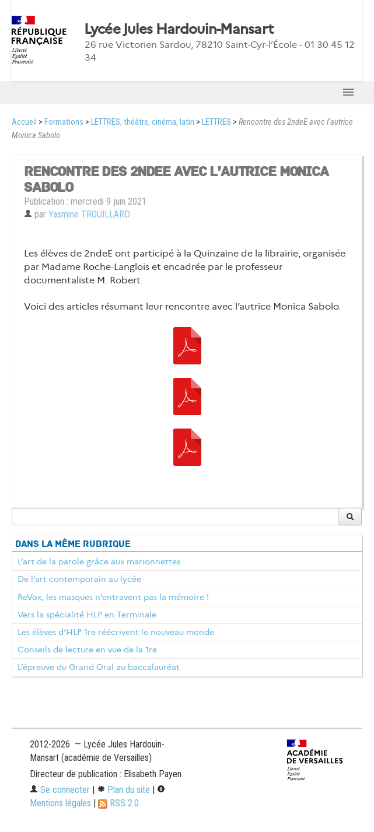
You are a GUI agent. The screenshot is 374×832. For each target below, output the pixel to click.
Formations (63, 122)
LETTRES (216, 122)
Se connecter (60, 789)
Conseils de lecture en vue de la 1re (87, 649)
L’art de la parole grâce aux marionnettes (99, 561)
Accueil (24, 122)
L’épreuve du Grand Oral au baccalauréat (99, 667)
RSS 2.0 (118, 803)
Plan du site (123, 789)
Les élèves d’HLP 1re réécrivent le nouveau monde (116, 632)
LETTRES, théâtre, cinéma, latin (142, 122)
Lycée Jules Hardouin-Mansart (179, 29)
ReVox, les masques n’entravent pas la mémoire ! (113, 597)
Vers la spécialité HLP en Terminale (87, 614)
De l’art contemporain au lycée (79, 579)
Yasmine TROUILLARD (89, 214)
